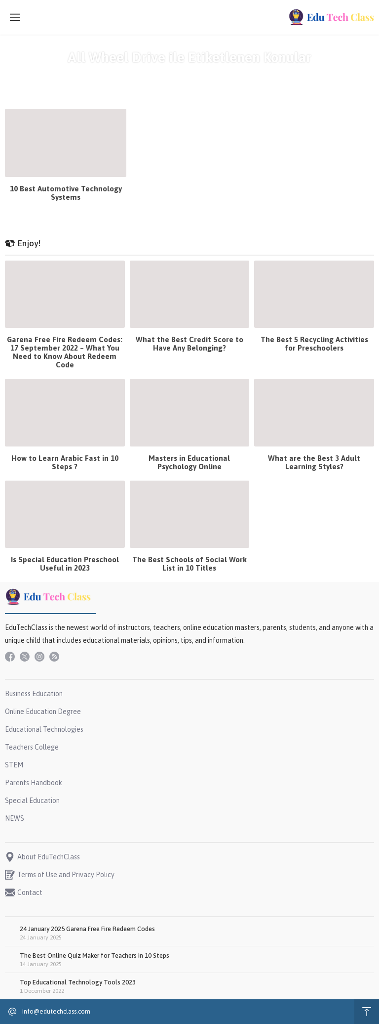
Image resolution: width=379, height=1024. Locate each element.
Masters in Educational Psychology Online (189, 462)
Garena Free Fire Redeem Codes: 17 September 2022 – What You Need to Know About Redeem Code (64, 352)
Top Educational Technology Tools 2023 (78, 982)
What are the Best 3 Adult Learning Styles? (314, 462)
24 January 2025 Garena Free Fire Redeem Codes (87, 929)
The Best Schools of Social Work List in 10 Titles (189, 563)
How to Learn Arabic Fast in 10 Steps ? (64, 462)
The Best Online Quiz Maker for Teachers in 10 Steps (94, 955)
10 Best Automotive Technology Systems (66, 192)
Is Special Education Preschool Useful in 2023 (65, 563)
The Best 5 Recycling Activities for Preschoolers (314, 343)
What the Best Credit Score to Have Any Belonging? (189, 343)
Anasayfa (152, 75)
